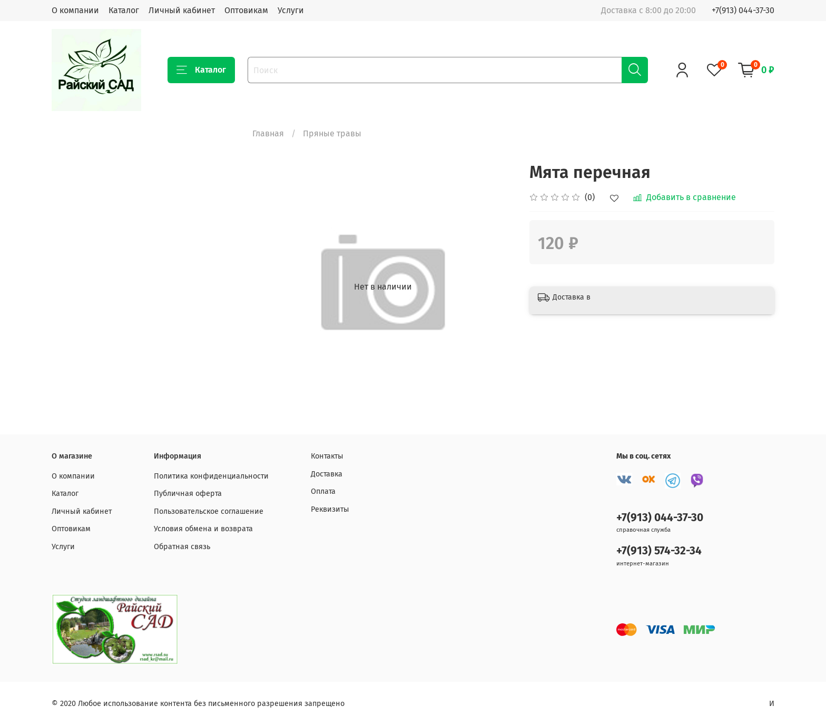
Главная (268, 133)
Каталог (124, 10)
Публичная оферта (188, 493)
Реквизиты (330, 509)
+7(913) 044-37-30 (743, 10)
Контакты (327, 456)
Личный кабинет (182, 10)
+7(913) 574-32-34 (659, 551)
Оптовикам (246, 10)
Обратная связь (182, 546)
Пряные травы (332, 133)
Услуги (291, 10)
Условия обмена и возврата (203, 528)
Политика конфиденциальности (211, 476)
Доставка (326, 474)
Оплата (323, 491)
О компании (75, 10)
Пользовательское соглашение (208, 511)
